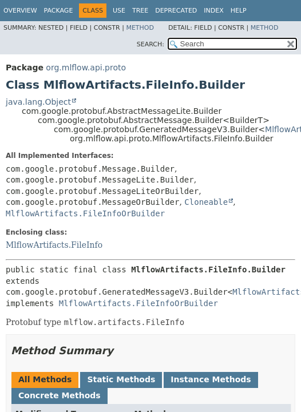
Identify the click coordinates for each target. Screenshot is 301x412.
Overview (20, 10)
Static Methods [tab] (121, 379)
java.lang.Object (38, 101)
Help (239, 10)
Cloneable (206, 202)
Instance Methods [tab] (211, 379)
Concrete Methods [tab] (59, 395)
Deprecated (176, 10)
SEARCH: (150, 44)
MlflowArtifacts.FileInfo (54, 244)
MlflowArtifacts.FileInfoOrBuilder (85, 213)
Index (213, 10)
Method (140, 27)
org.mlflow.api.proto (86, 67)
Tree (140, 10)
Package (58, 10)
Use (119, 10)
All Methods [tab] (45, 379)
